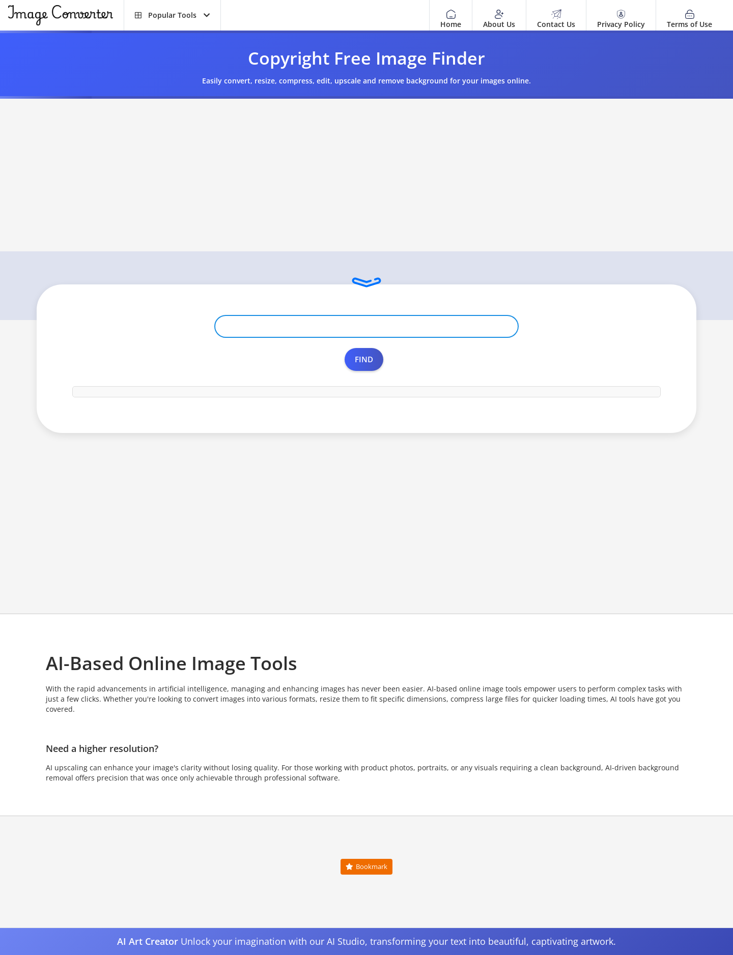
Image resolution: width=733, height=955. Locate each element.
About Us (499, 19)
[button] (172, 15)
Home (450, 19)
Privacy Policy (621, 19)
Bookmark (366, 866)
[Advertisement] (366, 175)
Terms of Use (689, 19)
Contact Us (556, 19)
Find (364, 359)
